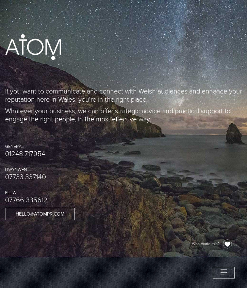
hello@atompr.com (40, 214)
